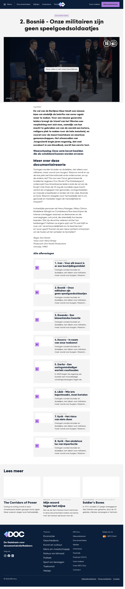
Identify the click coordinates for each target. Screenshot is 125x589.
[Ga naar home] (61, 4)
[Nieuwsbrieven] (110, 4)
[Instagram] (5, 555)
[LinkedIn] (12, 555)
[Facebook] (8, 555)
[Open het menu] (7, 4)
